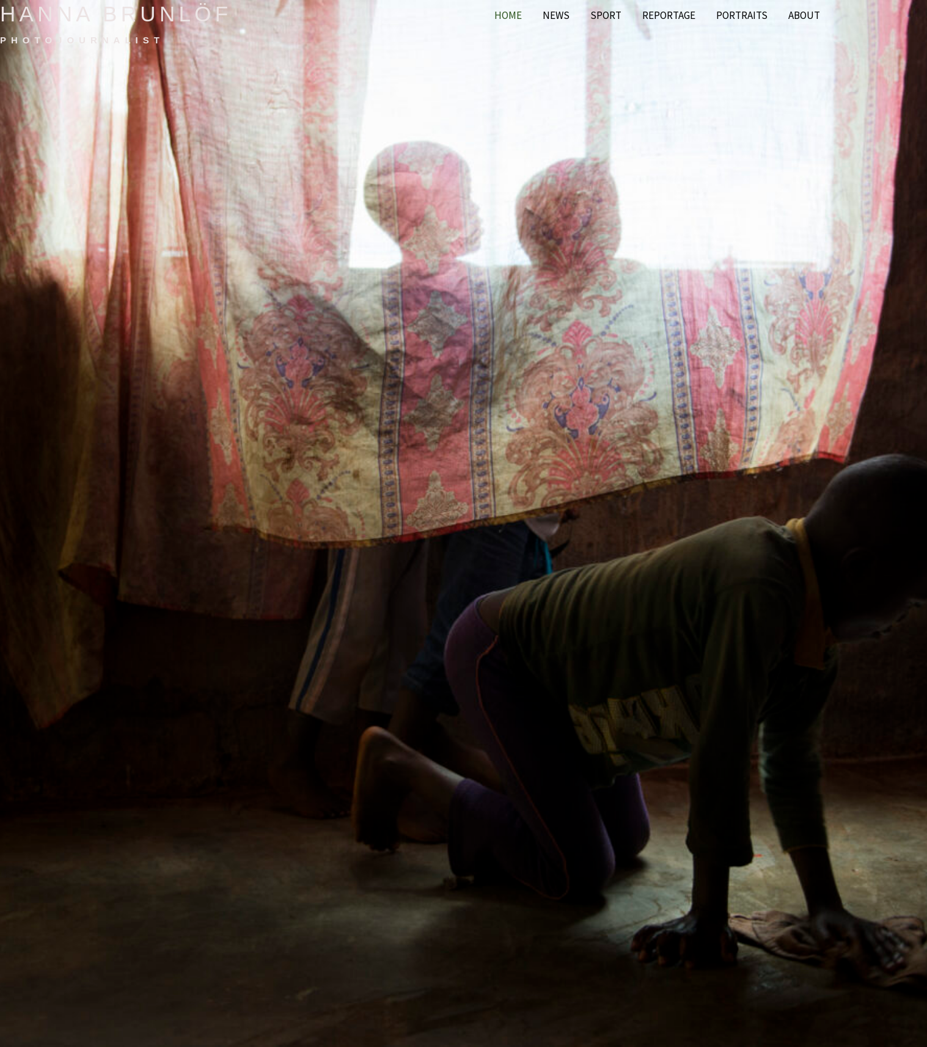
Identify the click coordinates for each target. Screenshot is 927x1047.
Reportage (668, 15)
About (804, 15)
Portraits (742, 15)
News (556, 15)
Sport (605, 15)
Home (508, 15)
